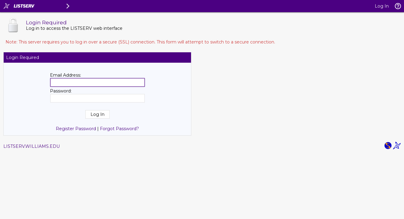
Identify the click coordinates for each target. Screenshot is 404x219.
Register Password (76, 128)
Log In (382, 6)
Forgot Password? (119, 128)
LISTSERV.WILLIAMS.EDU (31, 146)
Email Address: (65, 75)
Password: (61, 91)
